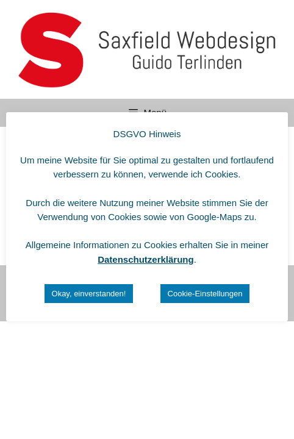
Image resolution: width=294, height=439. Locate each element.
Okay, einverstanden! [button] (89, 293)
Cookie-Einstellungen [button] (205, 293)
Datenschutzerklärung (146, 259)
